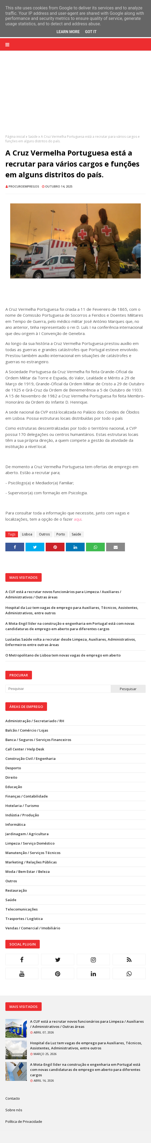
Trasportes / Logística (24, 918)
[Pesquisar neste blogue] (58, 689)
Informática (15, 824)
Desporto (13, 767)
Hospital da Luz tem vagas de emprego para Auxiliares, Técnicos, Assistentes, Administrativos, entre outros (71, 610)
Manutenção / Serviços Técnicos (32, 852)
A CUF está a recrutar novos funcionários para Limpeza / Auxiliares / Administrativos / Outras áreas (63, 594)
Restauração (16, 890)
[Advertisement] (75, 96)
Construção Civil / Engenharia (30, 758)
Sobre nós (13, 1109)
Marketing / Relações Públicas (31, 862)
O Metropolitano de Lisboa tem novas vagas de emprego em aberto (63, 655)
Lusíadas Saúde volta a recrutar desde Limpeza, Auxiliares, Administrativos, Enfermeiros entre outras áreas (70, 642)
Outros (44, 534)
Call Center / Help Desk (24, 749)
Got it (90, 32)
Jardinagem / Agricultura (27, 833)
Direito (11, 777)
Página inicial (15, 136)
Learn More (68, 32)
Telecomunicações (21, 909)
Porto (60, 534)
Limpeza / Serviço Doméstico (30, 843)
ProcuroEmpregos (24, 186)
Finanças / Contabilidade (26, 796)
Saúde (33, 136)
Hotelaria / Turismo (22, 805)
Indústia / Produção (22, 815)
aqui (77, 519)
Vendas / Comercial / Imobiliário (32, 928)
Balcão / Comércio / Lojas (26, 730)
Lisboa (27, 534)
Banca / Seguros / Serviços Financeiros (38, 739)
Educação (13, 786)
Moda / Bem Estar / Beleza (27, 871)
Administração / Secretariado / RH (34, 720)
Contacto (12, 1098)
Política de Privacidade (23, 1121)
